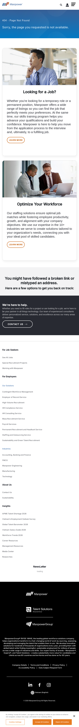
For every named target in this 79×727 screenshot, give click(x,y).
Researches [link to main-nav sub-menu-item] (7, 557)
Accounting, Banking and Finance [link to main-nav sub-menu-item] (16, 455)
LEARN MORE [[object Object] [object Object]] (16, 140)
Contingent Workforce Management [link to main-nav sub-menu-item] (17, 392)
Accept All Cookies (42, 724)
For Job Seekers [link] (10, 350)
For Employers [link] (9, 376)
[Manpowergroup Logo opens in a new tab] (39, 625)
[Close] (74, 718)
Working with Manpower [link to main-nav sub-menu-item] (12, 368)
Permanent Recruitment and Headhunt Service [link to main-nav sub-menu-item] (22, 429)
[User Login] (67, 5)
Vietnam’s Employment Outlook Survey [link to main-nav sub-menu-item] (19, 519)
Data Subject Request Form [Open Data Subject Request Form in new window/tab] (50, 668)
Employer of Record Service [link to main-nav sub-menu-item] (14, 397)
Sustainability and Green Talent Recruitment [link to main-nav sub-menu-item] (21, 440)
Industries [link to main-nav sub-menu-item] (6, 449)
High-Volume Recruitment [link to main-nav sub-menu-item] (13, 402)
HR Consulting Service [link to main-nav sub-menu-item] (11, 413)
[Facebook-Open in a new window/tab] (39, 685)
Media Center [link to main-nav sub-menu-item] (8, 551)
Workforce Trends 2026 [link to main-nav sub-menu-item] (12, 535)
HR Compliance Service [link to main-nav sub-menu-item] (12, 408)
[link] (39, 685)
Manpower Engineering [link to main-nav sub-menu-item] (12, 466)
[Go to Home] (12, 5)
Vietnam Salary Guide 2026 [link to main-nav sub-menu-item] (14, 530)
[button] (73, 4)
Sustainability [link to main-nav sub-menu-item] (8, 498)
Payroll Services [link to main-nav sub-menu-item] (9, 424)
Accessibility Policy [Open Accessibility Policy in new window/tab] (27, 668)
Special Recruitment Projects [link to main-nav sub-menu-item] (14, 363)
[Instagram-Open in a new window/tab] (49, 685)
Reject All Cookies (62, 724)
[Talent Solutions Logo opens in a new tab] (39, 609)
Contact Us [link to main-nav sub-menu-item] (7, 492)
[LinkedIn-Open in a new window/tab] (30, 685)
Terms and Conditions (39, 665)
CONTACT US (17, 324)
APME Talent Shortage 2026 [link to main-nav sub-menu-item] (14, 513)
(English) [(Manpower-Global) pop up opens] (39, 692)
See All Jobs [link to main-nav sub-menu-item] (7, 357)
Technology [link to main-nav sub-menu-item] (7, 476)
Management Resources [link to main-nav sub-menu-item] (12, 546)
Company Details (19, 665)
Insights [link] (6, 506)
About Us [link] (7, 484)
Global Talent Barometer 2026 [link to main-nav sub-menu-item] (15, 524)
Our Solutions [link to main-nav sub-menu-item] (8, 385)
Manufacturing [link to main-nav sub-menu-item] (8, 471)
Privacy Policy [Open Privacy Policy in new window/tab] (59, 665)
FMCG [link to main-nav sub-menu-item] (5, 460)
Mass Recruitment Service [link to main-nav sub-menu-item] (13, 419)
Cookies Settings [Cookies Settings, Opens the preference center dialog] (15, 724)
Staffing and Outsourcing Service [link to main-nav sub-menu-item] (16, 435)
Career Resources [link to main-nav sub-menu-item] (10, 540)
